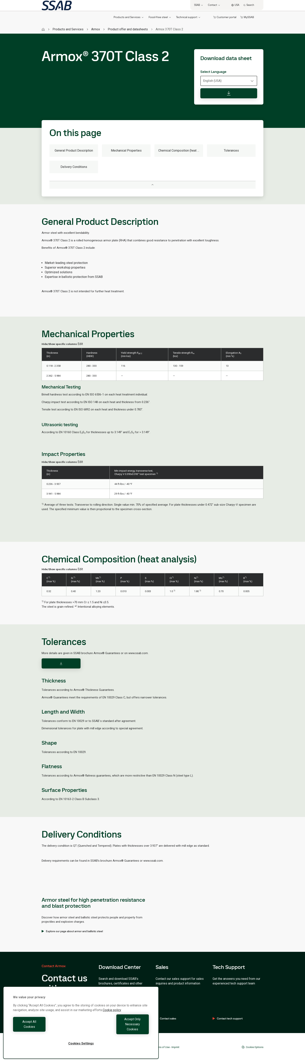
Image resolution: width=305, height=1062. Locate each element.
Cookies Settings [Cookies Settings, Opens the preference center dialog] (81, 1043)
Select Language (213, 71)
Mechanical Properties (126, 150)
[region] (81, 1028)
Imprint (175, 1047)
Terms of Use (162, 1047)
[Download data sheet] (228, 93)
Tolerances (231, 150)
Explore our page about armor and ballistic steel (72, 931)
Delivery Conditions (73, 167)
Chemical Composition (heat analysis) (180, 150)
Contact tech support (228, 1018)
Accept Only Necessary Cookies (116, 1029)
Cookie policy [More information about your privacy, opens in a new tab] (112, 1020)
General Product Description (74, 150)
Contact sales (166, 1018)
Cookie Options (252, 1047)
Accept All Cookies (46, 1029)
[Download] (61, 663)
